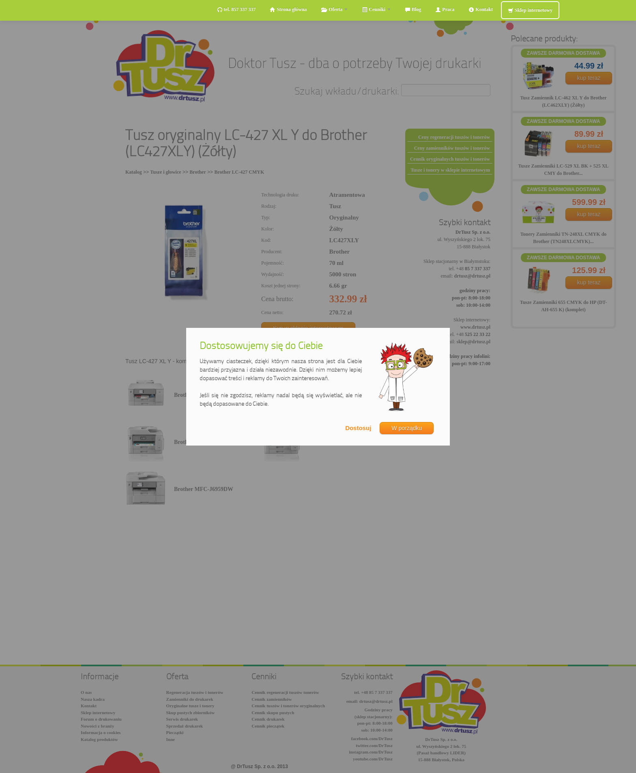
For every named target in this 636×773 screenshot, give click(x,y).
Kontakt (480, 9)
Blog (413, 9)
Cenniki (376, 9)
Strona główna (288, 9)
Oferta (334, 9)
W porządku (406, 428)
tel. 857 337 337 (236, 9)
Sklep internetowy (530, 10)
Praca (444, 9)
